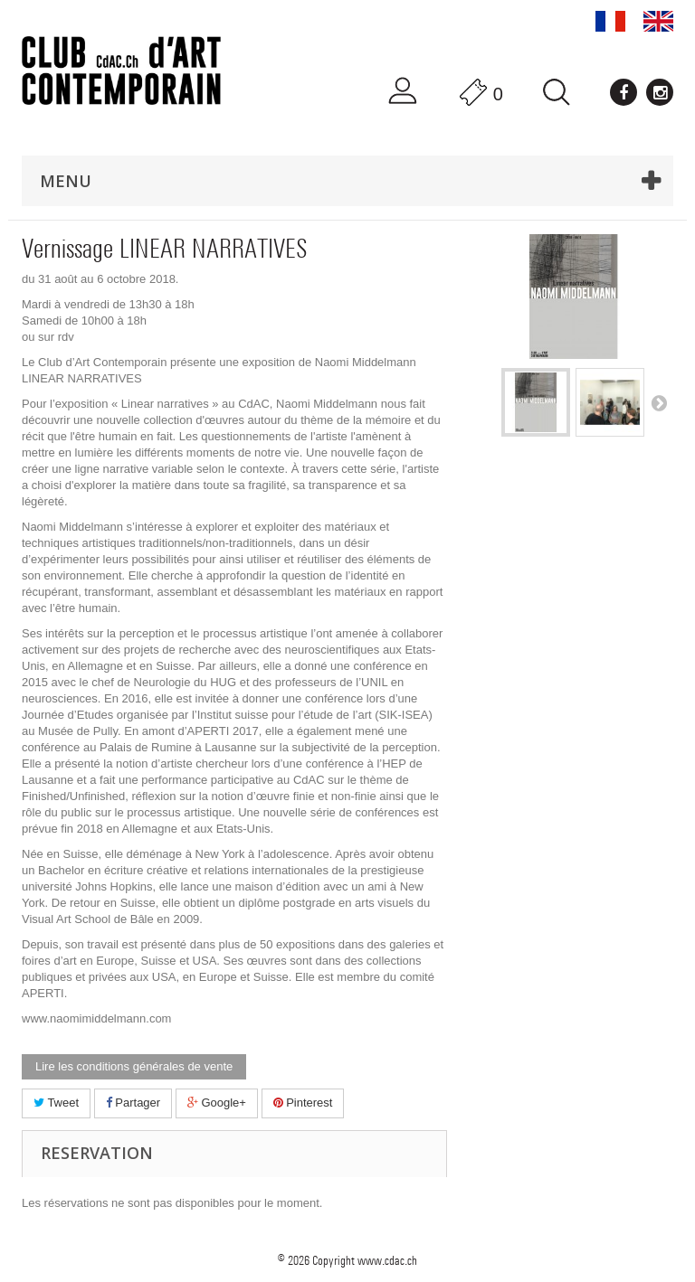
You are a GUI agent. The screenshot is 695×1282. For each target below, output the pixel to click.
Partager (133, 1102)
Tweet (56, 1102)
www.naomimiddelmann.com (96, 1018)
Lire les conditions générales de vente (134, 1066)
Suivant (659, 402)
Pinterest (303, 1102)
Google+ (216, 1102)
